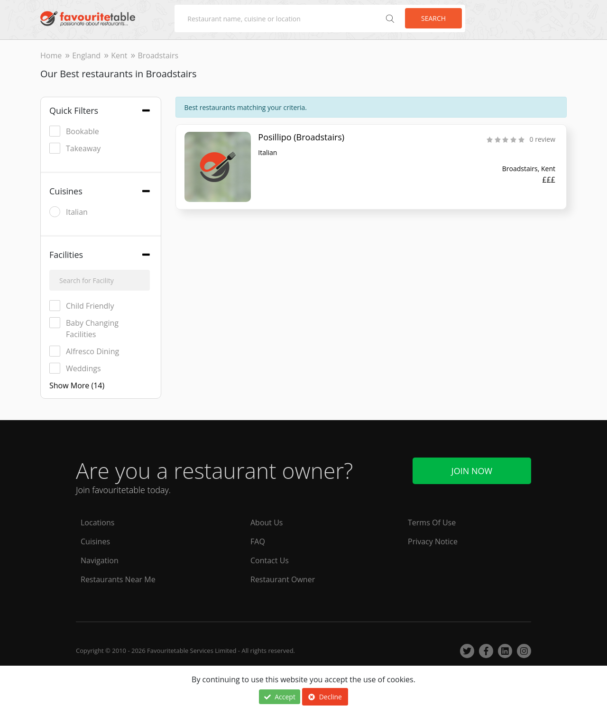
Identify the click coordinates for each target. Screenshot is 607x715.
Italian (68, 211)
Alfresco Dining (84, 351)
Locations (97, 522)
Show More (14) (76, 385)
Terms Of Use (432, 522)
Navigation (100, 560)
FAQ (257, 541)
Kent (119, 55)
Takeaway (75, 148)
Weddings (75, 368)
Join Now (471, 471)
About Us (266, 522)
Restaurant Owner (282, 579)
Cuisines (95, 541)
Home (51, 55)
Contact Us (269, 560)
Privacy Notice (433, 541)
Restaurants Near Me (118, 579)
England (86, 55)
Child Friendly (81, 305)
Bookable (74, 131)
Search (433, 18)
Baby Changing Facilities (84, 328)
